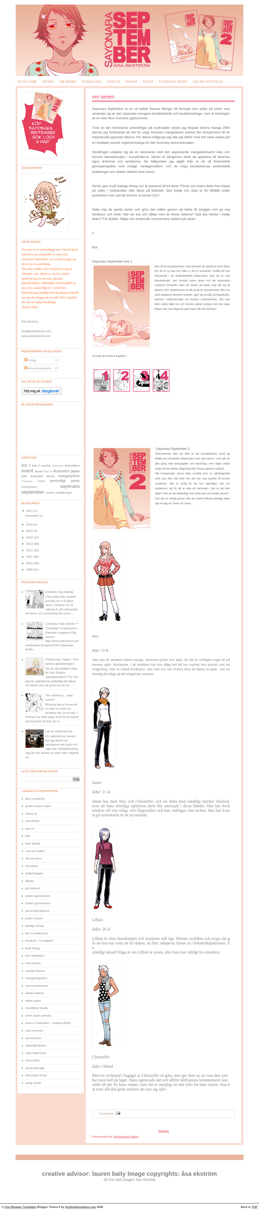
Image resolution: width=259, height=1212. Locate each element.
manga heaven (35, 971)
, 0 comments (105, 1113)
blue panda (32, 843)
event (27, 470)
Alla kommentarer (37, 368)
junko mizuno (34, 918)
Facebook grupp (173, 82)
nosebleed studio (36, 1008)
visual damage (35, 1068)
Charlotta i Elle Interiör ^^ (61, 623)
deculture (31, 866)
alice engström (35, 798)
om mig (48, 82)
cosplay (46, 465)
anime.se (31, 813)
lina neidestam (35, 955)
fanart (131, 82)
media (41, 480)
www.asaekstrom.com (36, 336)
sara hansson (34, 1030)
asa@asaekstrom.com (36, 331)
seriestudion (33, 1038)
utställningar (64, 492)
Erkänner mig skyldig (59, 592)
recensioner (29, 487)
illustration (61, 471)
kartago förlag (34, 925)
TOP (254, 1206)
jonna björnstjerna (37, 911)
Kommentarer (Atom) (126, 1136)
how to (113, 82)
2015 (30, 531)
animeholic (32, 821)
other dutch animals (38, 1015)
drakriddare (72, 465)
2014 (30, 537)
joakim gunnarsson (37, 896)
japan (75, 471)
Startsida (163, 1131)
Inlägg (30, 360)
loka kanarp (33, 963)
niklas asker (33, 1000)
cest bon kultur (35, 851)
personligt (58, 481)
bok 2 (26, 465)
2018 (30, 524)
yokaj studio (33, 1083)
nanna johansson (36, 985)
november (32, 515)
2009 (30, 569)
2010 (30, 563)
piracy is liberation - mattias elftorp (48, 1023)
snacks (50, 492)
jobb (24, 476)
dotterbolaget (34, 873)
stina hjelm (32, 1060)
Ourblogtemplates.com (80, 1206)
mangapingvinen (36, 978)
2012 (30, 550)
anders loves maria (38, 806)
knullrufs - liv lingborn (39, 940)
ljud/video (37, 476)
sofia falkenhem (35, 1053)
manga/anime (69, 476)
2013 (30, 544)
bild (27, 836)
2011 (30, 556)
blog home (27, 82)
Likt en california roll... (59, 731)
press (148, 82)
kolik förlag (32, 948)
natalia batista (34, 993)
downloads (92, 82)
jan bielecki (32, 888)
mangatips (27, 481)
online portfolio (208, 82)
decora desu (33, 858)
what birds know (36, 1075)
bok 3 (35, 465)
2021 (30, 511)
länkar (51, 476)
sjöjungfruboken (36, 1045)
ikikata (29, 881)
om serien (67, 82)
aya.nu (29, 828)
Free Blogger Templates (21, 1206)
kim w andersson (36, 933)
